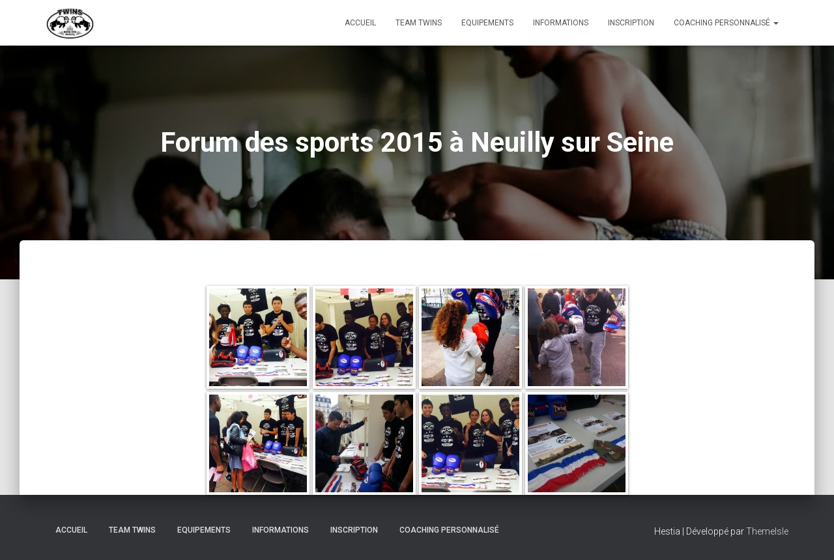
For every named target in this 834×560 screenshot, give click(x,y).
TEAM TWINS (418, 22)
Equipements (487, 22)
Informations (560, 22)
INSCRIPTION (631, 22)
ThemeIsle (767, 531)
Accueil (360, 22)
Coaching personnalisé (726, 22)
